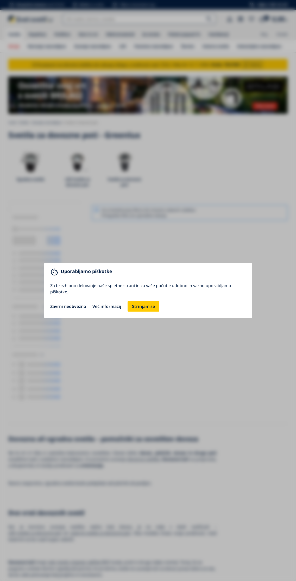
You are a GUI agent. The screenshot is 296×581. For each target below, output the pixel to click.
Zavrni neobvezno (68, 306)
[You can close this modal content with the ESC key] (148, 290)
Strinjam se (143, 306)
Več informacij (106, 306)
